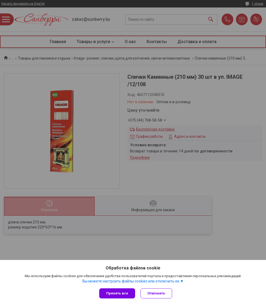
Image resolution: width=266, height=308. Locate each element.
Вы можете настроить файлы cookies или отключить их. (131, 281)
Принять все (117, 293)
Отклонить (156, 293)
